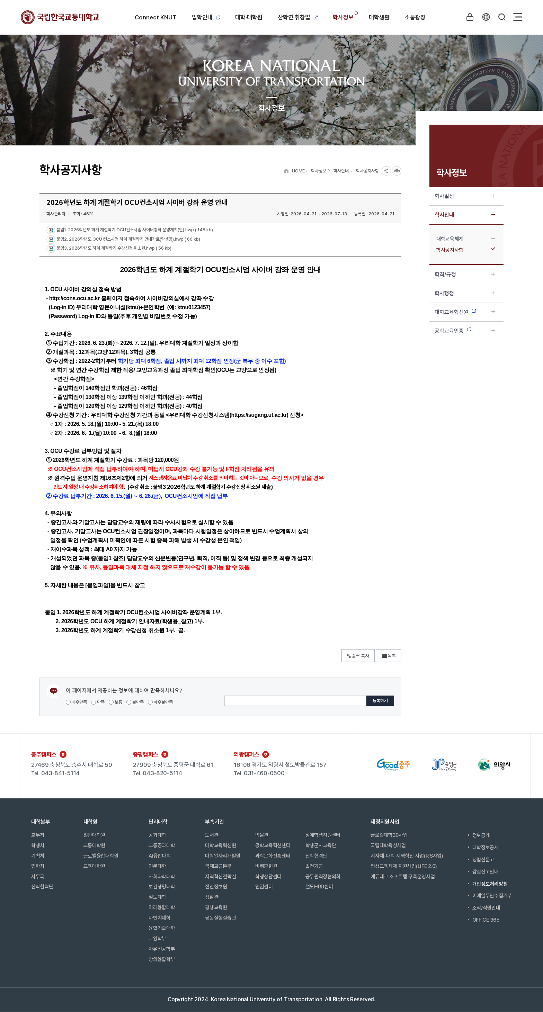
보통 (115, 702)
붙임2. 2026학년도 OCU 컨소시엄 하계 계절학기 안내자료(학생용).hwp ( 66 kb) (127, 239)
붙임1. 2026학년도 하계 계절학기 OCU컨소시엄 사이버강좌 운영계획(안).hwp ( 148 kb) (134, 230)
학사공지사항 (465, 250)
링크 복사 (358, 656)
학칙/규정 (465, 274)
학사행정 (465, 293)
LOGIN (469, 16)
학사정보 (343, 17)
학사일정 (465, 196)
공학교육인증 (465, 331)
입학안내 (206, 17)
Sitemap (517, 16)
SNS (386, 171)
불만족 (135, 702)
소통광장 (415, 17)
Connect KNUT (156, 17)
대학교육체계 (465, 239)
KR (485, 16)
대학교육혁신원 (465, 312)
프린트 (396, 171)
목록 (388, 656)
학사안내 (465, 215)
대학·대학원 (248, 17)
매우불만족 (160, 702)
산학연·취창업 (298, 17)
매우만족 (76, 702)
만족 (98, 702)
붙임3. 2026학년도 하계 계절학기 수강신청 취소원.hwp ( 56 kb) (113, 248)
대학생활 (379, 17)
